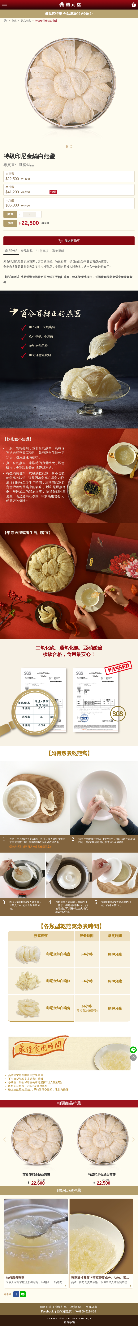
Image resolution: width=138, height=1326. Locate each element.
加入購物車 (72, 240)
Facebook (47, 1311)
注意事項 (42, 251)
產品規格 (27, 251)
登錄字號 (71, 1322)
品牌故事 (91, 1307)
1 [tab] (67, 146)
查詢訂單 (61, 1307)
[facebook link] (16, 1294)
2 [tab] (71, 146)
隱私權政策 (64, 1311)
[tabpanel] (69, 85)
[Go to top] (133, 1057)
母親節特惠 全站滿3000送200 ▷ (69, 14)
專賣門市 (76, 1307)
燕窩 (14, 20)
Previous (4, 1139)
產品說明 (11, 251)
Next (133, 1139)
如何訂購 (45, 1307)
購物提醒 (58, 251)
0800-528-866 (85, 1311)
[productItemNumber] (29, 214)
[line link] (23, 1294)
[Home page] (5, 21)
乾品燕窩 (26, 20)
